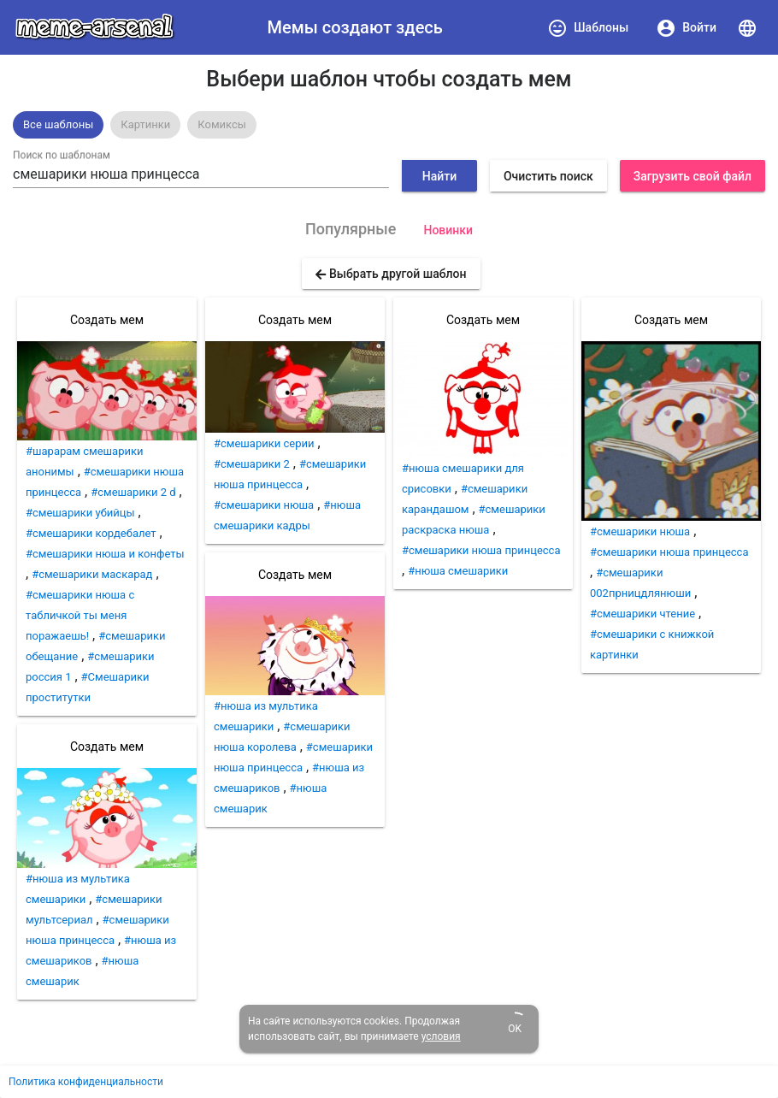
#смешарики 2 (252, 464)
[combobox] (201, 174)
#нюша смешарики (458, 570)
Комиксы (221, 124)
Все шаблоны (58, 124)
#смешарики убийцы (80, 512)
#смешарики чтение (642, 613)
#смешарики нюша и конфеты (105, 553)
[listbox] (389, 125)
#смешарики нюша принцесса (481, 550)
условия (441, 1036)
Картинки (145, 124)
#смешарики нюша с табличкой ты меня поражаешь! (80, 615)
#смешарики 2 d (133, 492)
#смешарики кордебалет (91, 533)
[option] (58, 125)
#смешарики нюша (264, 505)
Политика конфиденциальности (86, 1082)
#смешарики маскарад (92, 574)
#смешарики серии (264, 443)
